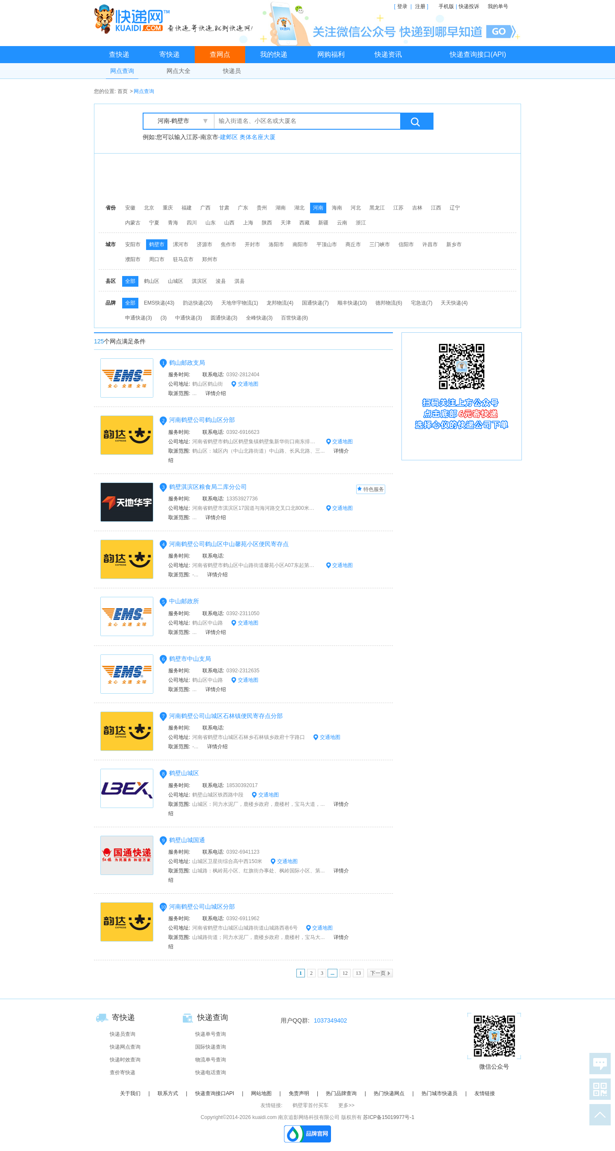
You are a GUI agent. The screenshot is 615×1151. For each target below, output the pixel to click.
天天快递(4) (454, 303)
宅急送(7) (422, 303)
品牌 (110, 303)
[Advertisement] (309, 177)
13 (358, 973)
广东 (243, 208)
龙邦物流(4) (279, 303)
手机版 (446, 6)
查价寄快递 (122, 1072)
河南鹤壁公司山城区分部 (202, 906)
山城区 (175, 281)
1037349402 (330, 1020)
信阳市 (406, 244)
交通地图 (244, 384)
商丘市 (353, 244)
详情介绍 (213, 393)
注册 (420, 6)
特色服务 (370, 489)
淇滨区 (199, 281)
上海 (248, 223)
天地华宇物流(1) (239, 303)
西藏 (304, 223)
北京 (149, 208)
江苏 (398, 208)
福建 (187, 208)
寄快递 (169, 54)
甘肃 (224, 208)
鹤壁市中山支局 (190, 658)
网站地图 (261, 1093)
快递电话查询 (210, 1072)
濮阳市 (133, 259)
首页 (122, 91)
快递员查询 (122, 1034)
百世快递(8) (294, 318)
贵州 (262, 208)
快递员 (232, 70)
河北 (356, 208)
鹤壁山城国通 (187, 840)
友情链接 (484, 1093)
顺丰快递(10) (352, 303)
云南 (342, 223)
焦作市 (228, 244)
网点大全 (178, 70)
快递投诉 (469, 6)
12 (345, 973)
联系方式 (168, 1093)
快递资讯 (388, 54)
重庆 (168, 208)
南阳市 (300, 244)
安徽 (130, 208)
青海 (173, 223)
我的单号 (498, 6)
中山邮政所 (184, 601)
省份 (110, 208)
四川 (192, 223)
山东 (210, 223)
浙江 (361, 223)
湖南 (280, 208)
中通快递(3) (188, 318)
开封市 (252, 244)
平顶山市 (326, 244)
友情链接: (271, 1105)
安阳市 (133, 244)
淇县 (239, 281)
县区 (110, 281)
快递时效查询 (125, 1060)
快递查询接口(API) (478, 54)
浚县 (221, 281)
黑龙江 (377, 208)
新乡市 (454, 244)
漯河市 (180, 244)
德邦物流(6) (388, 303)
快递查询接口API (214, 1093)
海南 (337, 208)
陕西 (267, 223)
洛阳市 (276, 244)
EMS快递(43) (159, 303)
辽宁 (455, 208)
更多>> (346, 1105)
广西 (205, 208)
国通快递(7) (315, 303)
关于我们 (130, 1093)
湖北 (299, 208)
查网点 (220, 54)
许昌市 (430, 244)
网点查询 (122, 70)
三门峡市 (379, 244)
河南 (318, 208)
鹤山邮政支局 (187, 362)
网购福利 (331, 54)
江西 (436, 208)
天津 (286, 223)
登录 (402, 6)
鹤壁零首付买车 (310, 1105)
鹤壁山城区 (184, 773)
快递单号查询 (210, 1034)
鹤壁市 (156, 244)
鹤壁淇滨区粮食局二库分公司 (208, 486)
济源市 (204, 244)
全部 (130, 281)
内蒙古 (133, 223)
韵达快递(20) (197, 303)
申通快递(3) (138, 318)
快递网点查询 (125, 1047)
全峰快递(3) (259, 318)
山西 (229, 223)
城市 (110, 244)
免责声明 (299, 1093)
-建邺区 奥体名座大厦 (247, 137)
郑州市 (209, 259)
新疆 (323, 223)
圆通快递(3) (224, 318)
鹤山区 (151, 281)
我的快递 (273, 54)
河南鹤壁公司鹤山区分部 (202, 419)
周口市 (156, 259)
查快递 (119, 54)
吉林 (417, 208)
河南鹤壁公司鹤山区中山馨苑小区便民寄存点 (229, 544)
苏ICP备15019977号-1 (388, 1117)
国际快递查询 (210, 1047)
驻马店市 (183, 259)
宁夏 (154, 223)
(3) (164, 318)
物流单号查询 (210, 1060)
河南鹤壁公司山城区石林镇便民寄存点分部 (226, 715)
